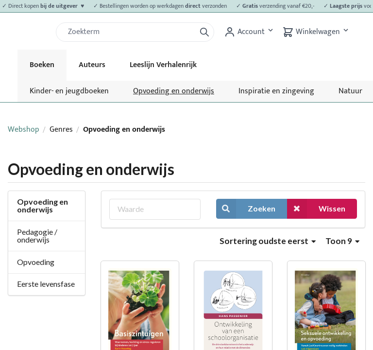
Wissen (316, 209)
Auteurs (92, 64)
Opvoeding (35, 261)
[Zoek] (129, 32)
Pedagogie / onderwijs (37, 235)
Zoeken (245, 209)
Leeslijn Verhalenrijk (163, 64)
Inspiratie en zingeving (276, 91)
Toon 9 (342, 241)
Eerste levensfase (46, 283)
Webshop (23, 129)
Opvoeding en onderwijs (173, 91)
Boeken (42, 64)
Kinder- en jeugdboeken (69, 91)
